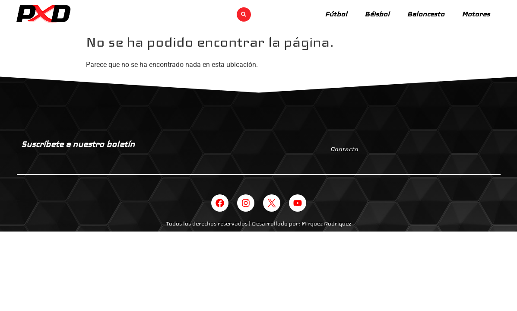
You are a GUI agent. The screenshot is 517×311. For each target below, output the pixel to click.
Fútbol (336, 14)
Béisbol (377, 14)
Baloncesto (425, 14)
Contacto (344, 149)
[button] (244, 14)
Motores (476, 14)
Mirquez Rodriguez (326, 223)
